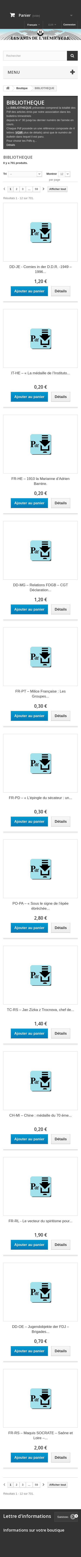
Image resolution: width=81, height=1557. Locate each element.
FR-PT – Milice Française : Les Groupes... (40, 693)
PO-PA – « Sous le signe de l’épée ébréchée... (41, 906)
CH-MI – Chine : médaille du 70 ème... (40, 1115)
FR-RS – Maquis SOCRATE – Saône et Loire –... (40, 1435)
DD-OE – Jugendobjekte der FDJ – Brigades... (40, 1329)
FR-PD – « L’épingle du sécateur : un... (40, 798)
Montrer (51, 173)
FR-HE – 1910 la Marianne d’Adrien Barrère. (40, 481)
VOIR (19, 132)
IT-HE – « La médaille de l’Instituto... (40, 373)
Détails (10, 145)
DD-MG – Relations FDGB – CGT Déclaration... (40, 587)
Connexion (69, 24)
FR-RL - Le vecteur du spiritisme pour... (40, 1221)
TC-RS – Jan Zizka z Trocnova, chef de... (40, 1010)
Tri (5, 173)
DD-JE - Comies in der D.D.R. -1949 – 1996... (40, 269)
